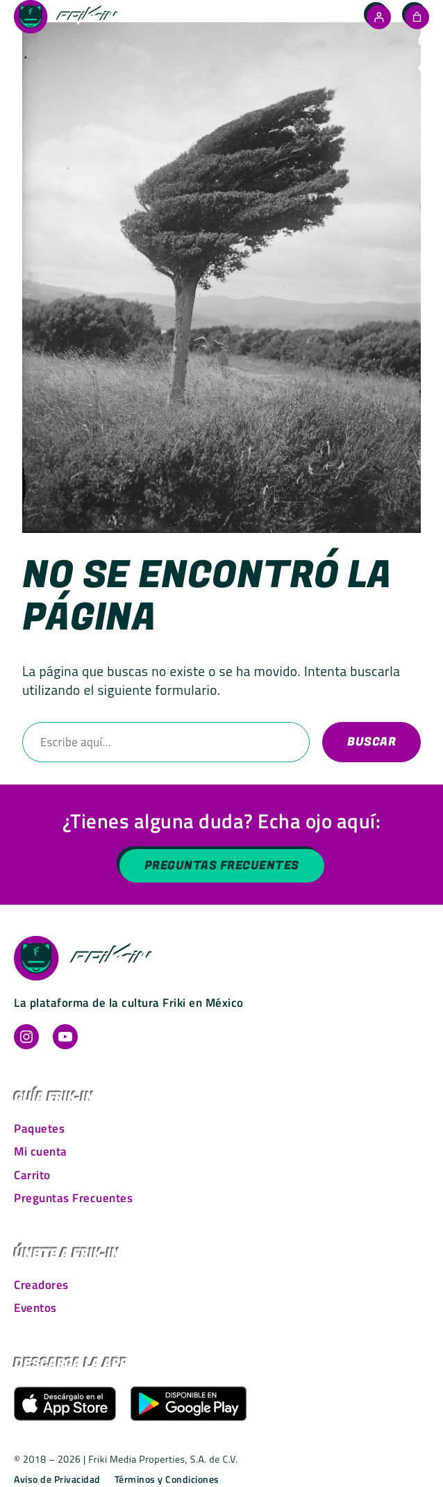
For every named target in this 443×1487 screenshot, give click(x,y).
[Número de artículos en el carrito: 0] (417, 16)
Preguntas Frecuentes (221, 866)
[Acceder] (379, 17)
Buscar (371, 742)
